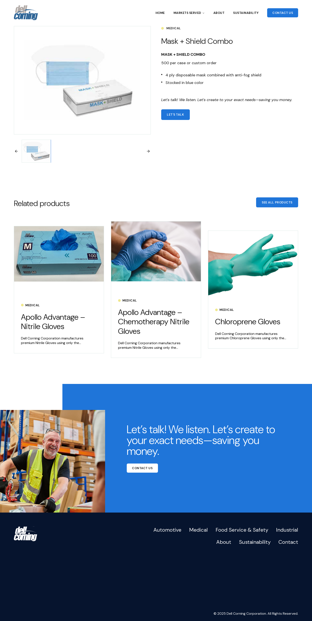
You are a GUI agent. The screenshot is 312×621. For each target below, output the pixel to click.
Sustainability (245, 13)
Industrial (287, 529)
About (218, 13)
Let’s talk (175, 114)
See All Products (277, 202)
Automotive (167, 529)
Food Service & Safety (242, 529)
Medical (198, 529)
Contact (288, 542)
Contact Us (282, 13)
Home (160, 13)
